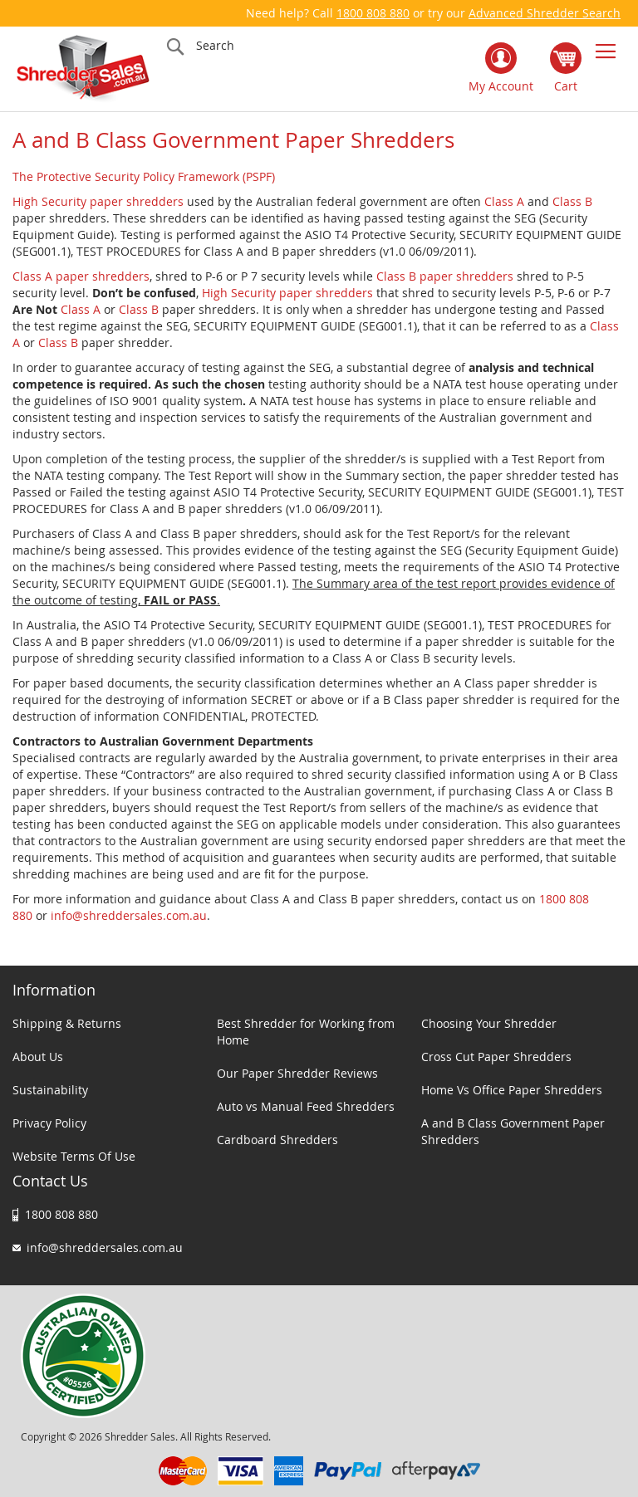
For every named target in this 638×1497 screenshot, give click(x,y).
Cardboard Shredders (277, 1139)
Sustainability (50, 1090)
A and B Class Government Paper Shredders (513, 1131)
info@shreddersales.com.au (129, 915)
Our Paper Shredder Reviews (297, 1073)
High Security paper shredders (98, 201)
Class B (572, 201)
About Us (37, 1056)
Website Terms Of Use (73, 1156)
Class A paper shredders (81, 276)
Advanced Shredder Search (545, 13)
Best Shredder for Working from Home (306, 1031)
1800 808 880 (373, 13)
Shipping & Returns (66, 1023)
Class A (504, 201)
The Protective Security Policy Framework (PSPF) (143, 176)
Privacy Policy (49, 1123)
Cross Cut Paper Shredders (496, 1056)
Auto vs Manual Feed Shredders (306, 1106)
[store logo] (83, 69)
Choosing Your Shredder (489, 1023)
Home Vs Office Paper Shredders (511, 1090)
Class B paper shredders (444, 276)
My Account (501, 86)
